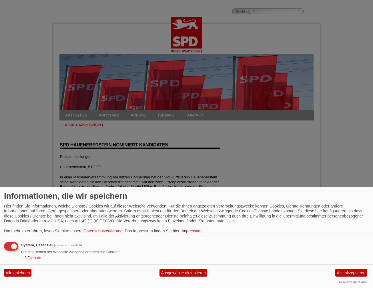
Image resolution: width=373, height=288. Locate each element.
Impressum (192, 231)
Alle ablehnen (18, 273)
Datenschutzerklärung (103, 231)
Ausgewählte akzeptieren (183, 273)
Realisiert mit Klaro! (353, 282)
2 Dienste (31, 257)
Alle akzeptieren (351, 273)
